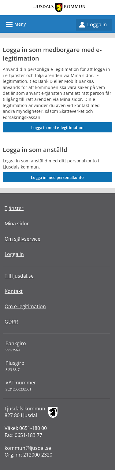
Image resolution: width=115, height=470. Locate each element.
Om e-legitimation (25, 306)
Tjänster (14, 208)
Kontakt (14, 291)
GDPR (11, 321)
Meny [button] (14, 23)
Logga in (97, 24)
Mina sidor (17, 223)
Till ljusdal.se (19, 275)
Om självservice (22, 238)
